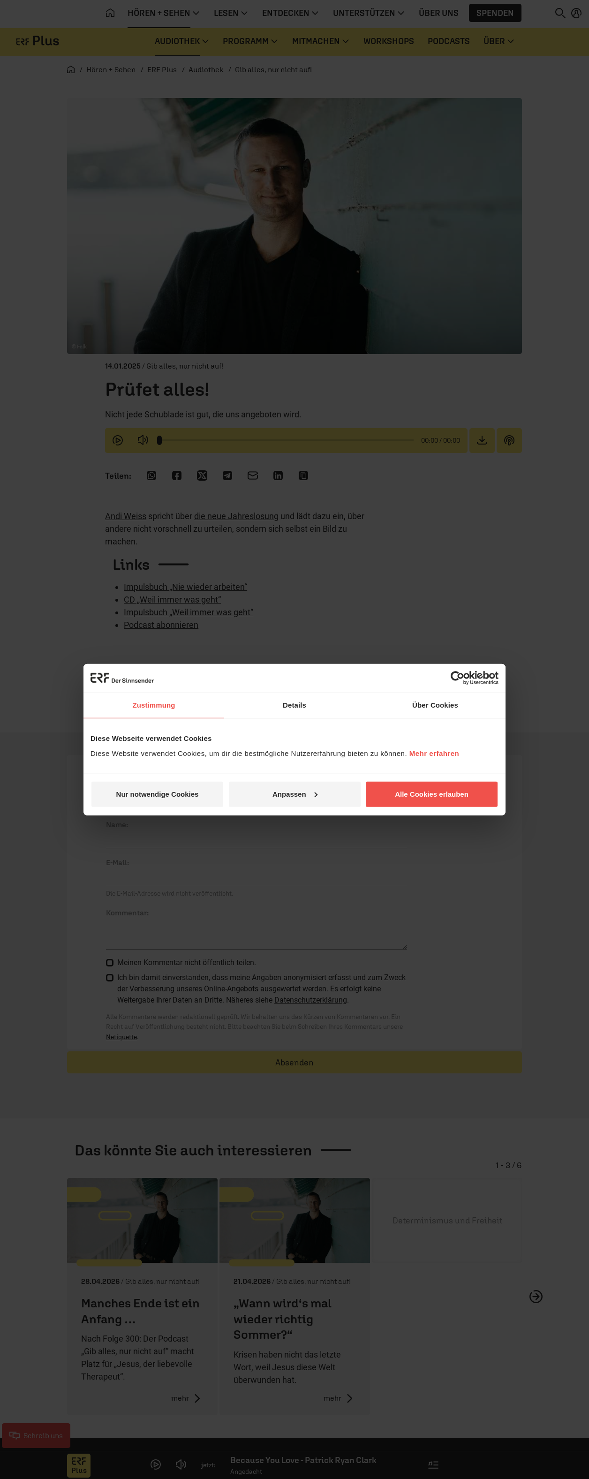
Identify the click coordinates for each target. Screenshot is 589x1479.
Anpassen (294, 794)
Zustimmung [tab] (154, 705)
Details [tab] (294, 705)
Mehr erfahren (434, 753)
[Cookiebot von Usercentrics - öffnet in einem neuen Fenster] (457, 678)
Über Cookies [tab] (435, 705)
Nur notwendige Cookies (157, 794)
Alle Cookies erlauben (431, 794)
